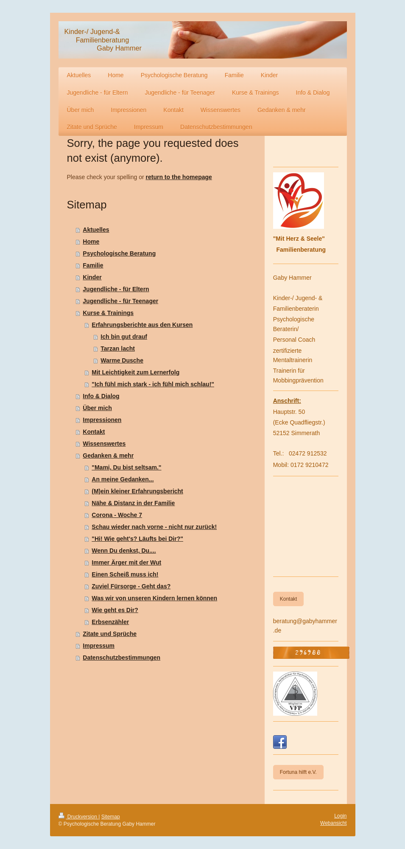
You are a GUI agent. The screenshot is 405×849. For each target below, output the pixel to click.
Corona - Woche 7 (117, 515)
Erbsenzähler (110, 621)
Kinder (92, 277)
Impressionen (102, 419)
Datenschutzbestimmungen (121, 657)
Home (91, 241)
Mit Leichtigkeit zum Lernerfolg (135, 372)
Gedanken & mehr (108, 455)
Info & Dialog (101, 396)
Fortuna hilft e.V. (298, 772)
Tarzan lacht (118, 348)
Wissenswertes (104, 443)
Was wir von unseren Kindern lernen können (154, 598)
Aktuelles (96, 229)
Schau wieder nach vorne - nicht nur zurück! (154, 526)
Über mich (97, 408)
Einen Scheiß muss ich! (125, 574)
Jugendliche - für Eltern (116, 289)
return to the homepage (179, 177)
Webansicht (333, 823)
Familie (93, 265)
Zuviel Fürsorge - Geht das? (131, 586)
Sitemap (110, 817)
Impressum (99, 645)
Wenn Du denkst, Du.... (124, 550)
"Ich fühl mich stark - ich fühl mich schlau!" (153, 384)
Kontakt (94, 431)
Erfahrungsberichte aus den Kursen (142, 324)
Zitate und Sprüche (110, 633)
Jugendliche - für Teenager (120, 301)
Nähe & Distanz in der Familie (133, 503)
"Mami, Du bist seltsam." (126, 467)
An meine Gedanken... (123, 479)
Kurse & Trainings (108, 312)
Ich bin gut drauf (124, 336)
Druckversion (79, 817)
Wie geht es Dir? (115, 610)
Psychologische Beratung (119, 253)
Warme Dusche (122, 360)
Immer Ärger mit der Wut (126, 562)
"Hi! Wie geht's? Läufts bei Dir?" (137, 538)
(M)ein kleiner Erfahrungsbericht (137, 491)
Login (340, 816)
